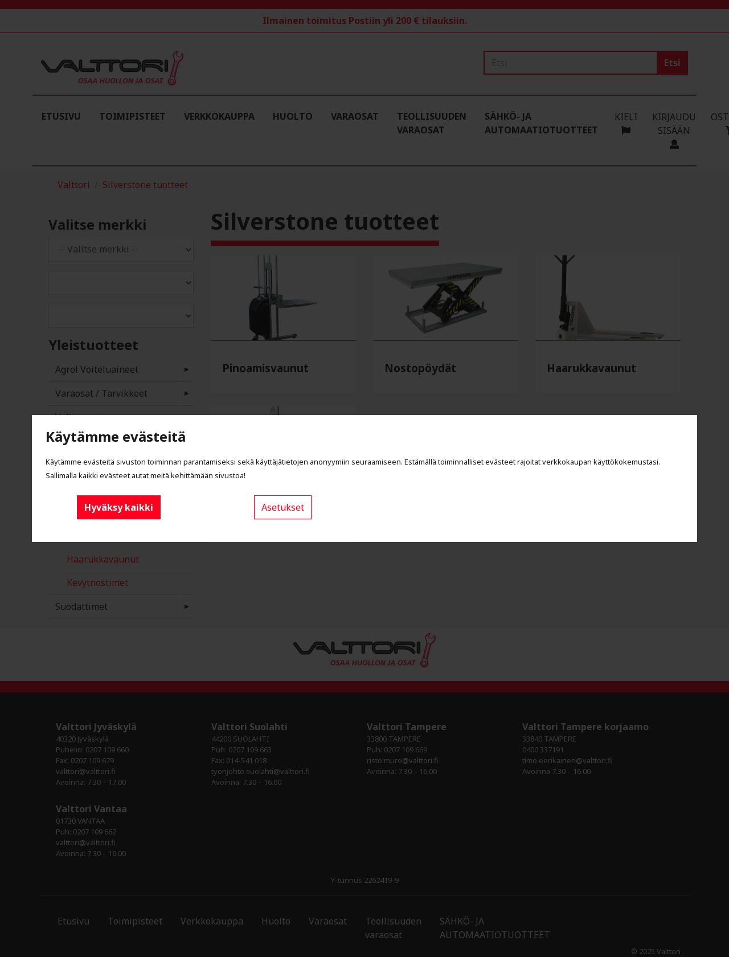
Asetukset (282, 507)
